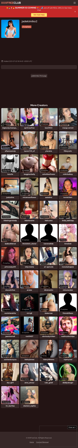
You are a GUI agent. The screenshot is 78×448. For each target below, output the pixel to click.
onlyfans (27, 27)
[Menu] (74, 3)
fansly (64, 240)
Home (32, 442)
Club (11, 3)
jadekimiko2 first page (39, 76)
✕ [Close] (75, 12)
